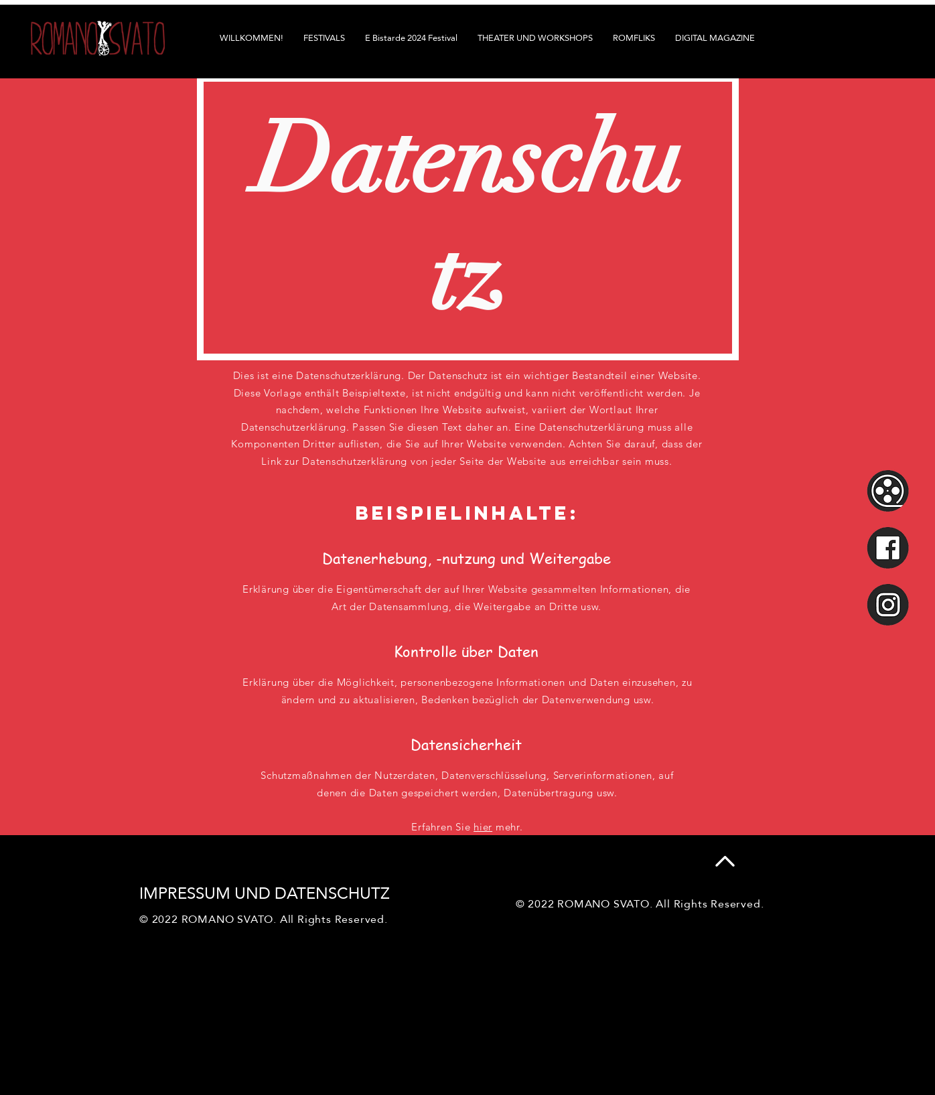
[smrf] (888, 490)
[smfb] (888, 547)
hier (483, 826)
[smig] (888, 604)
